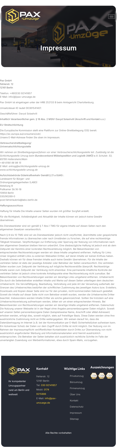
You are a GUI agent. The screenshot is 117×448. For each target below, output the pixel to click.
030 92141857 (49, 385)
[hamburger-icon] (111, 16)
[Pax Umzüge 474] (19, 370)
